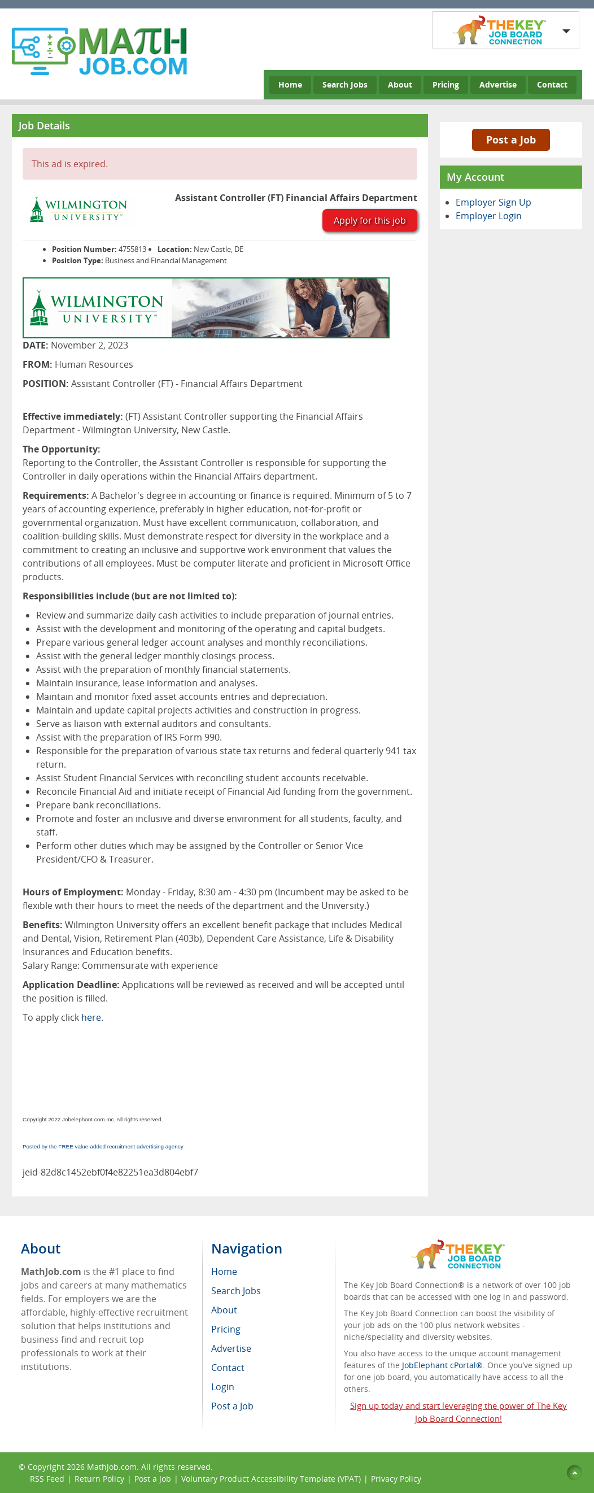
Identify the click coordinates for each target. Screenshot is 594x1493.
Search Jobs (345, 84)
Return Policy (99, 1478)
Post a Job (511, 139)
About (400, 84)
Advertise (498, 84)
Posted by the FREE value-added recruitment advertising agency (103, 1146)
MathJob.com (112, 1466)
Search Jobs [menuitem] (236, 1291)
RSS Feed (47, 1478)
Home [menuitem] (224, 1271)
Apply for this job (370, 220)
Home (290, 84)
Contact (552, 84)
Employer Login (489, 216)
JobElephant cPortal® (442, 1365)
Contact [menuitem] (227, 1367)
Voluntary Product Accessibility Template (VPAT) (271, 1478)
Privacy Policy (397, 1478)
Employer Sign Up (493, 202)
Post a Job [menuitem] (232, 1406)
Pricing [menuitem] (226, 1329)
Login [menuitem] (222, 1387)
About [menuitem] (224, 1310)
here (91, 1017)
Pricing (446, 84)
